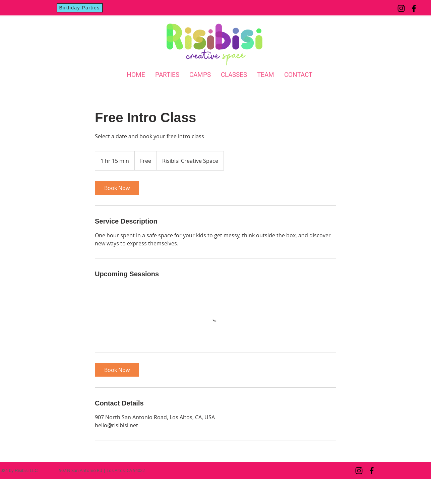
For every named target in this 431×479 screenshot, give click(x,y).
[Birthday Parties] (80, 7)
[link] (117, 188)
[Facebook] (414, 8)
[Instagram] (401, 8)
